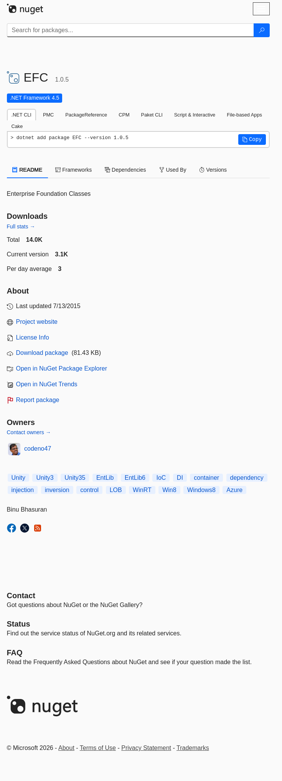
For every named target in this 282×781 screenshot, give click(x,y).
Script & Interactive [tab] (194, 115)
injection (23, 490)
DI (180, 477)
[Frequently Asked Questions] (15, 652)
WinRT (142, 490)
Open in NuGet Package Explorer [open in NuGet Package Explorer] (61, 368)
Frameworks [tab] (73, 170)
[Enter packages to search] (130, 30)
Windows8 (201, 490)
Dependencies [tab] (125, 170)
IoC (161, 477)
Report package (37, 400)
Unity (18, 477)
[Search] (262, 30)
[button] (252, 139)
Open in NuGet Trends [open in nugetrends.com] (47, 384)
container (206, 477)
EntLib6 (135, 477)
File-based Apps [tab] (244, 115)
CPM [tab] (124, 115)
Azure (234, 490)
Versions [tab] (213, 170)
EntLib (105, 477)
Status (18, 624)
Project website (37, 321)
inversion (57, 490)
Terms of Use (98, 748)
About (66, 748)
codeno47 (37, 448)
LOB (116, 490)
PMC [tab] (48, 115)
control (89, 490)
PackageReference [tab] (86, 115)
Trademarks (192, 748)
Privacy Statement (146, 748)
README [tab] (28, 170)
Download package (42, 352)
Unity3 (44, 477)
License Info (32, 337)
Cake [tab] (17, 126)
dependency (247, 477)
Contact (21, 595)
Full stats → (21, 226)
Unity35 (74, 477)
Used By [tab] (172, 170)
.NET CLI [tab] (21, 115)
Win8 (169, 490)
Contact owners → (29, 432)
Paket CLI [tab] (152, 115)
